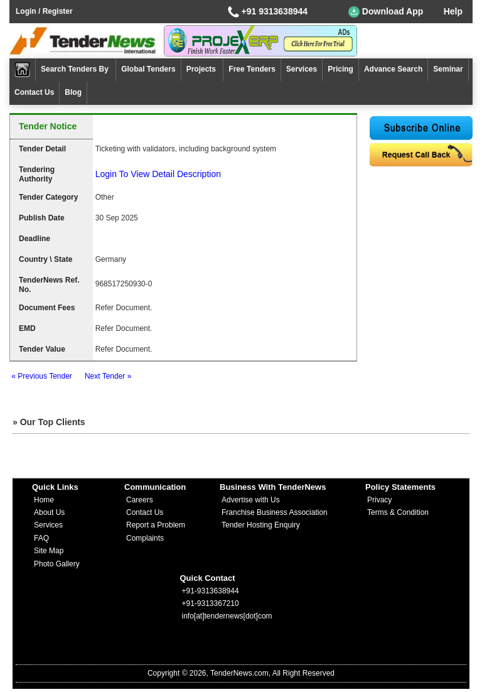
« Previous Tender (41, 376)
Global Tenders (148, 69)
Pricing (340, 69)
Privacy (379, 499)
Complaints (145, 538)
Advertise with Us (251, 499)
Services (301, 69)
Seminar (448, 69)
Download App (385, 12)
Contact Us (34, 92)
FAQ (41, 538)
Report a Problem (155, 525)
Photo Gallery (57, 564)
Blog (73, 92)
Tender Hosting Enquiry (261, 525)
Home (44, 499)
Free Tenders (251, 69)
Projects (202, 69)
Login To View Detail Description (158, 174)
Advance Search (393, 69)
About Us (49, 512)
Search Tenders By (75, 69)
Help (453, 11)
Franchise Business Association (275, 512)
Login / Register (44, 11)
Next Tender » (108, 376)
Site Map (48, 550)
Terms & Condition (398, 512)
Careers (139, 499)
